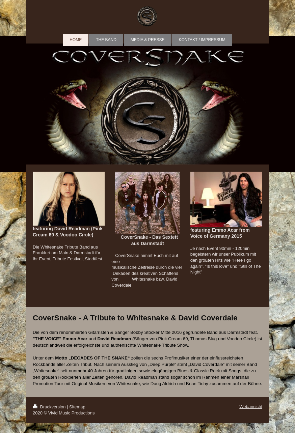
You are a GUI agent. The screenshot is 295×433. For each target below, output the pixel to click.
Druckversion (50, 406)
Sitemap (77, 406)
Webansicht (250, 406)
